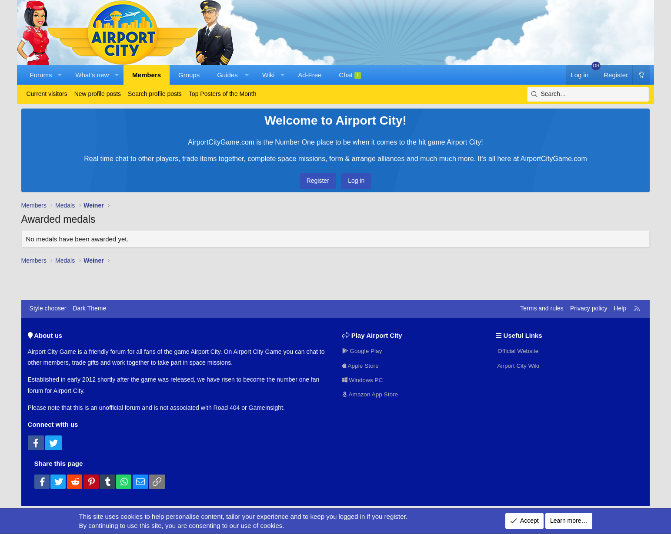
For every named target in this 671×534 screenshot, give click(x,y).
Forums (41, 75)
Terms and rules (542, 308)
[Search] (588, 94)
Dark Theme (89, 308)
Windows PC (363, 379)
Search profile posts (155, 93)
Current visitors (47, 93)
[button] (60, 75)
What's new (92, 75)
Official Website (518, 350)
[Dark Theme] (641, 75)
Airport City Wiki (518, 365)
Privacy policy (589, 308)
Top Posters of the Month (223, 93)
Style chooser (48, 308)
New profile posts (97, 93)
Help (620, 308)
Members (146, 75)
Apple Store (361, 365)
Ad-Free (309, 75)
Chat (350, 75)
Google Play (362, 350)
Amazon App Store (371, 394)
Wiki (268, 75)
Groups (189, 75)
